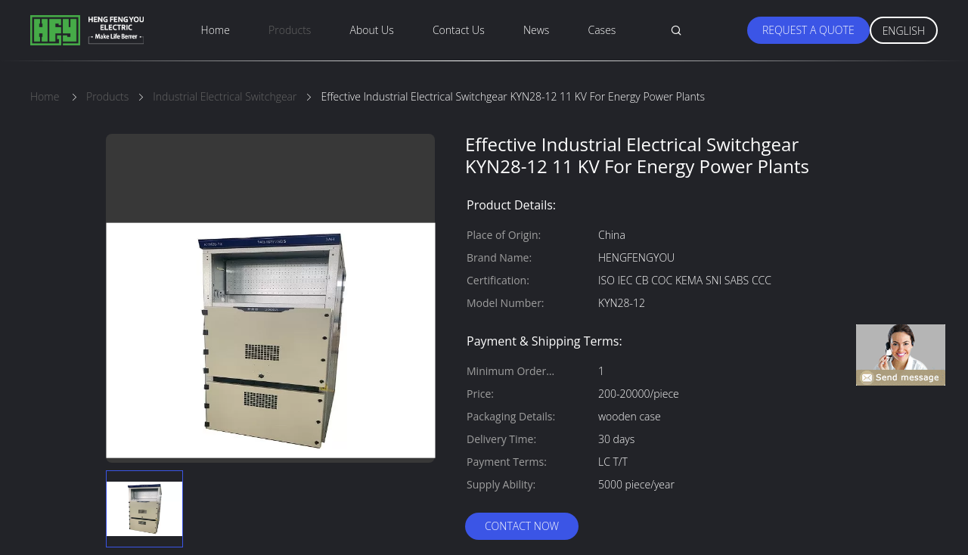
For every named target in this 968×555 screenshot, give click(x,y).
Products (289, 30)
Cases (602, 30)
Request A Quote (808, 30)
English (904, 30)
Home (215, 30)
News (536, 30)
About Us (372, 30)
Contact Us (459, 30)
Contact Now (522, 526)
